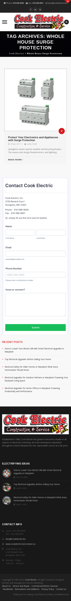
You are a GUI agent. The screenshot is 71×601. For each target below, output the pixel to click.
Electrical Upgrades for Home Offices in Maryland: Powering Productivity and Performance (32, 390)
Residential (8, 589)
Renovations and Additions (27, 589)
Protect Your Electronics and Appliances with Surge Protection (33, 139)
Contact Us (61, 589)
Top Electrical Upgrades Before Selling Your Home (28, 359)
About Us (6, 586)
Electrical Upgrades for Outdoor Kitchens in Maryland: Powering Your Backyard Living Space (36, 379)
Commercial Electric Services (45, 586)
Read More (15, 159)
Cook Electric (31, 579)
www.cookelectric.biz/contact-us (20, 544)
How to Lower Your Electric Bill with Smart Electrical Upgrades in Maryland (34, 350)
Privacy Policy (47, 589)
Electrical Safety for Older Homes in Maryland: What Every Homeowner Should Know (31, 368)
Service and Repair (21, 586)
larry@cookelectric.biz (57, 3)
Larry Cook (32, 144)
